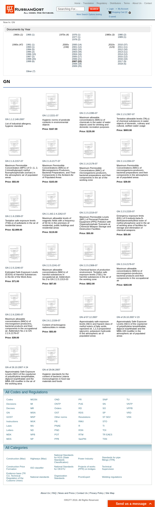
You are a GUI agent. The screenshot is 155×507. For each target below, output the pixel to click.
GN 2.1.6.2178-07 (88, 163)
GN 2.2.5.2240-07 (14, 268)
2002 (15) (77, 49)
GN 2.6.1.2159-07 (51, 320)
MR (32, 408)
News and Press (66, 493)
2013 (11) (123, 52)
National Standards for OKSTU (64, 467)
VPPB (129, 408)
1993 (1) (30, 47)
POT (56, 434)
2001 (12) (77, 47)
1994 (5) (30, 49)
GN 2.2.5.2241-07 (51, 265)
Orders (57, 408)
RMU (81, 421)
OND (56, 399)
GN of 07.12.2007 (88, 317)
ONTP (57, 404)
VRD (129, 412)
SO (104, 408)
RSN (80, 430)
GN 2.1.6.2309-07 (14, 216)
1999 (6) (30, 61)
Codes (9, 399)
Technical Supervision (108, 467)
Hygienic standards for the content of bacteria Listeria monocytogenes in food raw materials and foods (56, 377)
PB (55, 421)
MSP (32, 417)
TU (128, 399)
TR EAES (107, 434)
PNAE (57, 426)
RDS (80, 412)
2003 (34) (77, 52)
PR (80, 399)
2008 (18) (77, 64)
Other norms (60, 417)
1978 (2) (76, 39)
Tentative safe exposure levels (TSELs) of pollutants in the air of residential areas (21, 223)
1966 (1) (30, 34)
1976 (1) (76, 34)
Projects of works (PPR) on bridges (86, 467)
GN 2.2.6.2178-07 (126, 264)
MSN (32, 412)
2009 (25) (77, 66)
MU (32, 426)
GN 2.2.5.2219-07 (88, 212)
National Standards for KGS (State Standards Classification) (64, 458)
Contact (148, 3)
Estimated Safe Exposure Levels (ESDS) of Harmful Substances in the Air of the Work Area (21, 274)
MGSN (33, 399)
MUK (32, 421)
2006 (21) (77, 59)
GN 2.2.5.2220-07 (126, 211)
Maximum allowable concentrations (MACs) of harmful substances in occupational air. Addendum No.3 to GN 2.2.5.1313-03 (56, 274)
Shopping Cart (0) (120, 12)
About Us (136, 3)
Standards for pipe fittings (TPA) (111, 458)
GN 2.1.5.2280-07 (88, 113)
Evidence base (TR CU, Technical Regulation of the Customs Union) (16, 477)
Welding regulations (112, 477)
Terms (127, 3)
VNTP (129, 404)
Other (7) (30, 71)
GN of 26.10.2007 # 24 (16, 367)
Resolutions (84, 417)
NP (32, 439)
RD (80, 408)
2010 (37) (123, 44)
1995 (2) (30, 52)
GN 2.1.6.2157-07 (14, 161)
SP (104, 412)
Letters (9, 430)
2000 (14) (77, 44)
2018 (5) (122, 64)
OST (56, 412)
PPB (56, 439)
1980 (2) (122, 34)
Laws (9, 426)
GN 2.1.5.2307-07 (126, 114)
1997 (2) (30, 56)
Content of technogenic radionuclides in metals (54, 326)
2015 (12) (123, 56)
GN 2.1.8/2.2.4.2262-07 (54, 214)
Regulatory (102, 3)
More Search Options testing (89, 14)
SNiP (105, 399)
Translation (88, 3)
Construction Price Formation (15, 467)
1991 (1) (30, 44)
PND (56, 430)
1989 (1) (122, 37)
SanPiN (82, 439)
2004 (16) (77, 54)
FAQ (54, 493)
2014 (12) (123, 54)
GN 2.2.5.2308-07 (88, 265)
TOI (104, 430)
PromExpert (84, 477)
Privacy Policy (96, 493)
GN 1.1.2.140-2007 (15, 119)
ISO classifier (37, 468)
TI (104, 426)
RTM (80, 434)
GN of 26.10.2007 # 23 (128, 317)
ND (32, 430)
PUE (80, 404)
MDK (8, 434)
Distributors (115, 3)
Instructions (12, 421)
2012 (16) (123, 49)
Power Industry (85, 458)
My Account (123, 9)
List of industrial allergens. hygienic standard (18, 124)
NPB (32, 434)
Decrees (10, 408)
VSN (129, 417)
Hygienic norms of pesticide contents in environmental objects (56, 122)
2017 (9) (122, 61)
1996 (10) (31, 54)
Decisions (11, 404)
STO (105, 421)
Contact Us (82, 493)
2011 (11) (123, 47)
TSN (105, 439)
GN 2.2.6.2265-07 (14, 314)
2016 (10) (123, 59)
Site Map (109, 493)
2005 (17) (77, 56)
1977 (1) (76, 37)
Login (111, 9)
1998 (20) (31, 59)
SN (104, 404)
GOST (9, 417)
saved (112, 17)
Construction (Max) (16, 458)
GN (8, 412)
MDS (8, 439)
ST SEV (107, 417)
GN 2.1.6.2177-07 (51, 161)
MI (31, 404)
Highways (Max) (38, 458)
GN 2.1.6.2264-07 (126, 161)
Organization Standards (60, 477)
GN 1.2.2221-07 (50, 115)
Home (77, 3)
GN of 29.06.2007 (51, 369)
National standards (39, 477)
